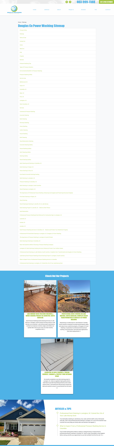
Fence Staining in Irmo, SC (26, 170)
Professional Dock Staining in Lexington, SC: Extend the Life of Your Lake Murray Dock (41, 263)
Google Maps (61, 414)
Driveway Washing (24, 122)
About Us (22, 48)
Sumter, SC (22, 222)
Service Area (23, 78)
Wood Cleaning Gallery (25, 159)
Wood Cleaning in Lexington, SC (28, 189)
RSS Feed (60, 423)
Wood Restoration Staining (26, 141)
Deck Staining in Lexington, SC (27, 178)
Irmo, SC (22, 96)
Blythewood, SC (24, 82)
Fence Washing (23, 126)
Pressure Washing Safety (26, 74)
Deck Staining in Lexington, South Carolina (30, 185)
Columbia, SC (23, 89)
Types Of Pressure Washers (26, 67)
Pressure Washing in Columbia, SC (28, 181)
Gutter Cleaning (24, 130)
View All (106, 421)
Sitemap (24, 22)
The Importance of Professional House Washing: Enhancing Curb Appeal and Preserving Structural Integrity (46, 193)
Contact (107, 9)
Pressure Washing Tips (25, 63)
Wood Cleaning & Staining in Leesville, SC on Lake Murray (34, 204)
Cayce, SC (22, 85)
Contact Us (22, 41)
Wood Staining (23, 200)
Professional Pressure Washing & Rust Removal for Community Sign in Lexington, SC (41, 215)
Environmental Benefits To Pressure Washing (31, 71)
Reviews (83, 9)
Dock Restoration (24, 211)
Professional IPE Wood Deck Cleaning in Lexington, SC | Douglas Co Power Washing (40, 233)
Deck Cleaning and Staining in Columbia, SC (31, 163)
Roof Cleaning (23, 137)
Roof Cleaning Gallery (25, 152)
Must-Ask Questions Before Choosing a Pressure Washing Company (36, 244)
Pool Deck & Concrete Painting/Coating (29, 174)
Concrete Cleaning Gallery (26, 144)
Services (46, 9)
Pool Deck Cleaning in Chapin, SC (28, 196)
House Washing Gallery (25, 148)
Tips (96, 9)
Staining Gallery (24, 156)
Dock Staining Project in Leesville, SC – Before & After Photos (35, 207)
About (59, 9)
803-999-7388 (86, 2)
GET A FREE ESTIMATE (106, 2)
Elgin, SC (22, 93)
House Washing (23, 133)
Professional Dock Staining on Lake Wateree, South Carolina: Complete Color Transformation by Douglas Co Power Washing (50, 252)
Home (34, 9)
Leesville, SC (23, 218)
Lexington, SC (23, 100)
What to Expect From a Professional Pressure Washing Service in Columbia (38, 259)
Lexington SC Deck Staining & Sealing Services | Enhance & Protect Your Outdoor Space (41, 248)
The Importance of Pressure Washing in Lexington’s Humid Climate (36, 237)
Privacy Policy (23, 30)
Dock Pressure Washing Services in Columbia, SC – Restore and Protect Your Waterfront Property (44, 230)
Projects (71, 9)
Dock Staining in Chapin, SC (27, 167)
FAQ (21, 52)
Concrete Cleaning (24, 115)
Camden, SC (23, 226)
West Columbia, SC (24, 104)
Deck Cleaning (23, 119)
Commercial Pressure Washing (27, 111)
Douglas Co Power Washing (12, 444)
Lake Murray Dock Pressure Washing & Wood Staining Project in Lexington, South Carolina (42, 255)
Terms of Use (23, 37)
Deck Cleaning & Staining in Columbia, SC (30, 241)
